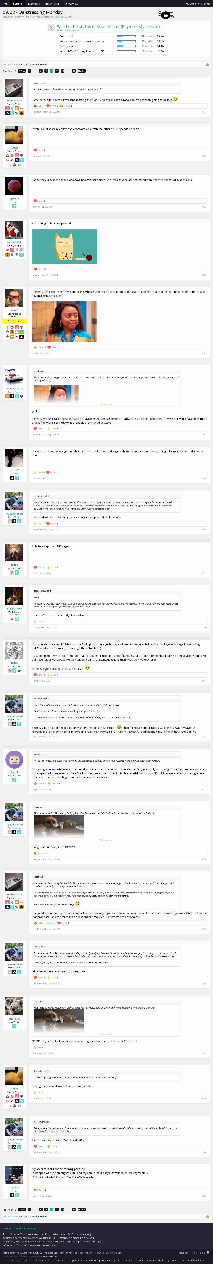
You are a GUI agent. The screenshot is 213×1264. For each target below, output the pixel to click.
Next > (81, 70)
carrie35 (14, 470)
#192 (204, 736)
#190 (204, 627)
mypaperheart (14, 513)
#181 (204, 112)
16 (74, 70)
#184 (204, 275)
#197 (204, 1053)
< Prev (22, 70)
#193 (204, 789)
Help (194, 1252)
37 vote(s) (147, 36)
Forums (17, 3)
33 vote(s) (147, 41)
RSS (208, 1252)
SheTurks (14, 1018)
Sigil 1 (14, 771)
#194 (204, 859)
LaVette (14, 1187)
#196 (204, 983)
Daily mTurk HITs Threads (30, 16)
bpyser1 (14, 198)
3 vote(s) (147, 51)
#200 (204, 1196)
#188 (204, 529)
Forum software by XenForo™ (30, 1252)
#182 (204, 156)
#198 (204, 1098)
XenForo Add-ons (68, 1252)
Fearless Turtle (14, 100)
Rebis (14, 662)
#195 (204, 929)
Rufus (14, 564)
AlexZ (57, 16)
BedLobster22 (14, 388)
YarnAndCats (14, 242)
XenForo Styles (87, 1252)
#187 (204, 478)
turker (14, 147)
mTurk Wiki (52, 3)
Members (34, 3)
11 (57, 70)
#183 (204, 207)
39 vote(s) (147, 46)
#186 (204, 434)
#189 (204, 573)
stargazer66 (14, 608)
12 (62, 70)
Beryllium (183, 1252)
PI (101, 727)
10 (52, 70)
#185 (204, 353)
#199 (204, 1152)
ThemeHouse (50, 1256)
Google (41, 711)
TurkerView (71, 3)
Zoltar (92, 711)
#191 (204, 681)
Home (5, 3)
